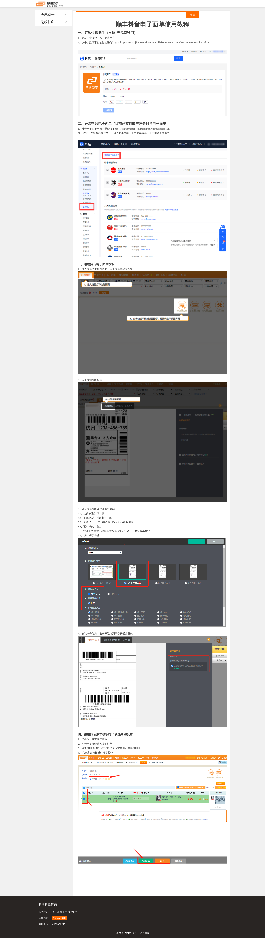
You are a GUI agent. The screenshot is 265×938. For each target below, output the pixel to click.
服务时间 (43, 912)
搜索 (192, 15)
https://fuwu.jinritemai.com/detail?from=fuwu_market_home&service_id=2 (164, 42)
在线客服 (43, 918)
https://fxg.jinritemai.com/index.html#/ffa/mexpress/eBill (142, 129)
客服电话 (43, 924)
